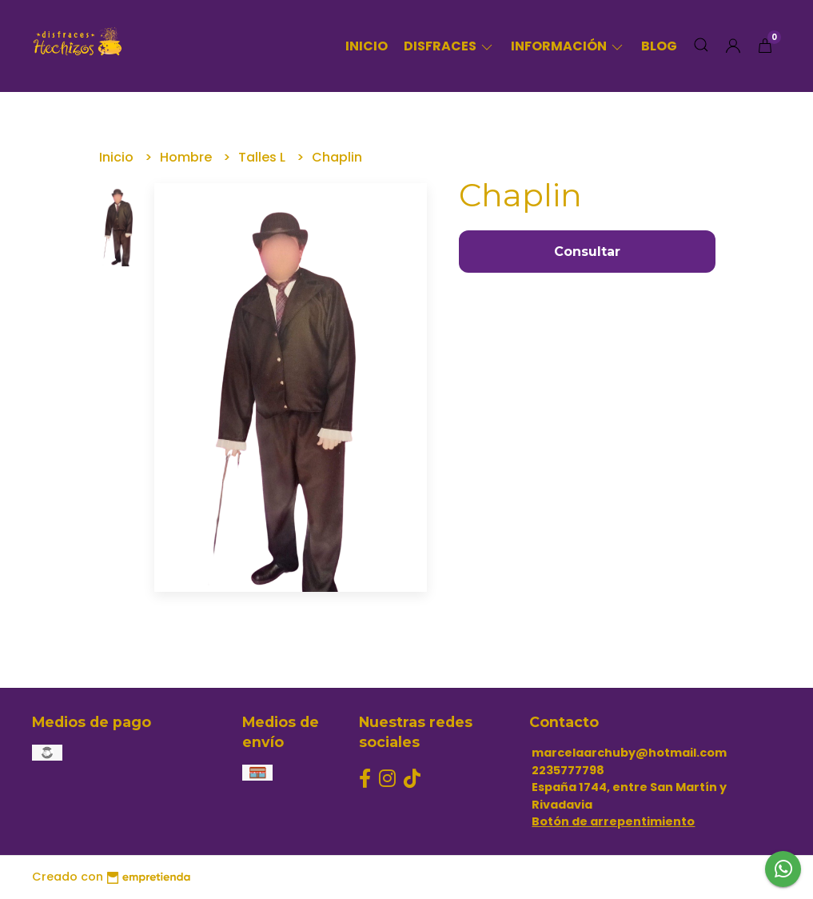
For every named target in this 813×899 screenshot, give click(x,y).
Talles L (263, 157)
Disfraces (449, 46)
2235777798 (568, 770)
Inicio (366, 46)
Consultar (587, 251)
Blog (659, 46)
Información (568, 46)
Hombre (187, 157)
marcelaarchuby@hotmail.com (629, 753)
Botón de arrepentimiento (613, 821)
